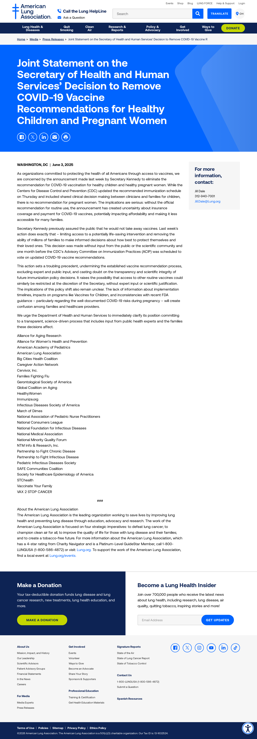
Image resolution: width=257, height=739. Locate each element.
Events (169, 3)
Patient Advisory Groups (31, 668)
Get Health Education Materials (86, 702)
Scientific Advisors (27, 663)
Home (21, 39)
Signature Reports (129, 646)
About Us (23, 646)
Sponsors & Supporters (82, 679)
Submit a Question (127, 686)
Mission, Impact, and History (33, 653)
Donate (233, 28)
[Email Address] (172, 620)
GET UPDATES (217, 620)
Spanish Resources (129, 698)
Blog (190, 3)
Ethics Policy (98, 728)
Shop (180, 3)
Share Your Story (78, 673)
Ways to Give (76, 663)
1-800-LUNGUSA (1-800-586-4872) (138, 681)
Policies (43, 728)
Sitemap (57, 728)
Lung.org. (84, 549)
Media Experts (25, 702)
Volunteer (74, 658)
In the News (23, 679)
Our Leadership (26, 658)
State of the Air (125, 653)
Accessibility (247, 728)
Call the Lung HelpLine (82, 10)
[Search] (197, 14)
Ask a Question (71, 17)
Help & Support (225, 3)
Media (34, 39)
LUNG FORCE (204, 3)
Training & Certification (82, 697)
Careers (21, 684)
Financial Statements (29, 673)
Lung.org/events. (63, 555)
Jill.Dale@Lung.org (207, 201)
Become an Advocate (81, 668)
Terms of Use (25, 728)
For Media (23, 696)
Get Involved (77, 646)
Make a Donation (42, 620)
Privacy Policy (76, 728)
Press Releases (53, 39)
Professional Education (84, 690)
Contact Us (124, 675)
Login (242, 3)
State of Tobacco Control (131, 663)
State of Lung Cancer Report (133, 658)
